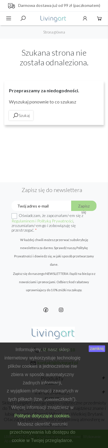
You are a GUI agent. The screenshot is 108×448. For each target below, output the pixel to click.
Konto (85, 18)
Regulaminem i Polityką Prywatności (42, 220)
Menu (8, 18)
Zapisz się (84, 207)
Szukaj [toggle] (23, 18)
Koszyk (99, 18)
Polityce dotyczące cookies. (42, 415)
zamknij (97, 348)
